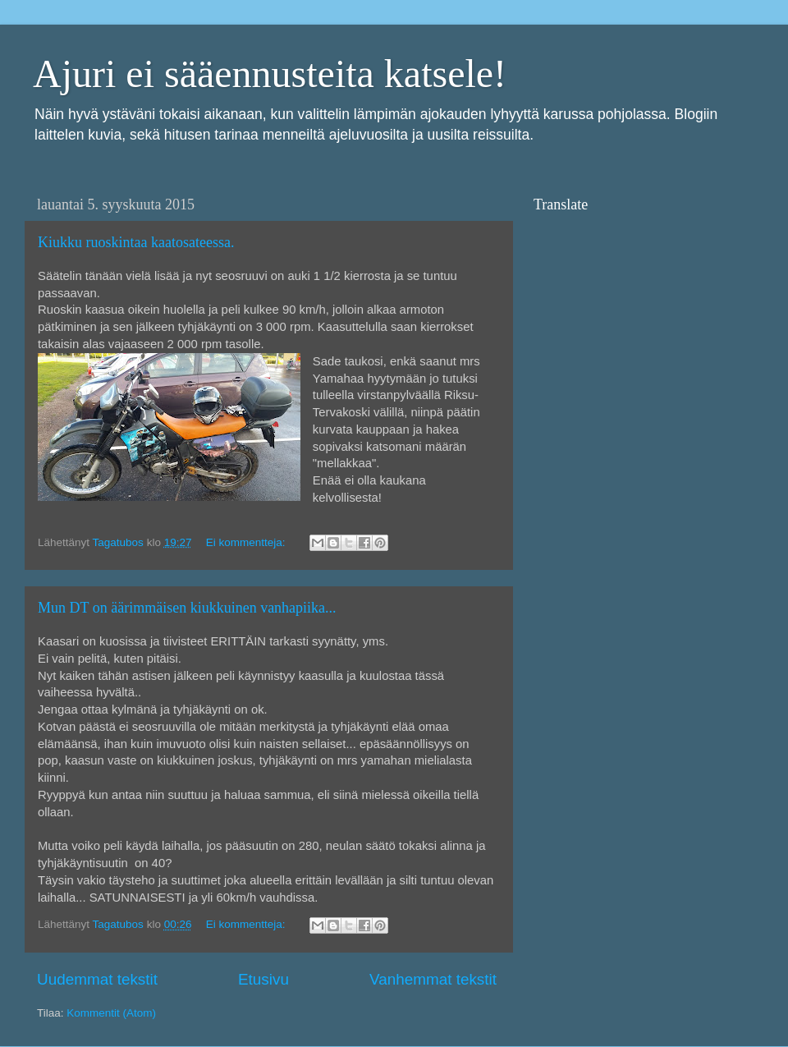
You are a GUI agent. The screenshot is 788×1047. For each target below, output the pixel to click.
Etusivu (263, 979)
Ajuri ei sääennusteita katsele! (269, 73)
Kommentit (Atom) (111, 1013)
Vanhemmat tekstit (433, 979)
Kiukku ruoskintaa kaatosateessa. (136, 242)
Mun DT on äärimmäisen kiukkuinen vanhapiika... (187, 607)
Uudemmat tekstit (97, 979)
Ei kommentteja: (247, 542)
